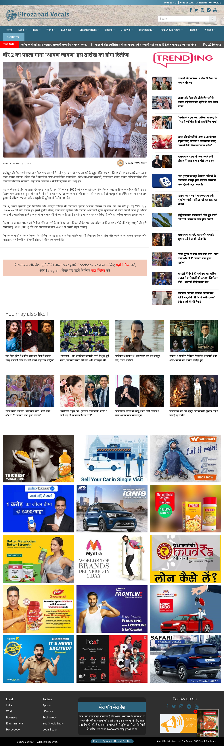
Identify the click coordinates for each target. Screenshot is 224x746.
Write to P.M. (170, 2)
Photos (194, 29)
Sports (110, 29)
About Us (161, 741)
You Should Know (171, 29)
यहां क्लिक (123, 265)
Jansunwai (201, 2)
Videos (210, 29)
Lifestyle (127, 29)
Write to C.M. (187, 2)
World (50, 29)
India (37, 29)
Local (22, 29)
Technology (146, 29)
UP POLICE (215, 2)
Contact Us (174, 741)
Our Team (187, 741)
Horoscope (12, 729)
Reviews (47, 699)
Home (9, 29)
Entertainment (89, 29)
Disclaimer (211, 741)
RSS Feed (198, 741)
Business (67, 29)
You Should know (53, 723)
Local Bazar (14, 37)
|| (154, 44)
